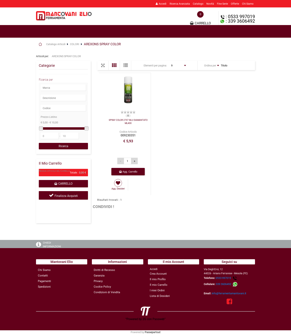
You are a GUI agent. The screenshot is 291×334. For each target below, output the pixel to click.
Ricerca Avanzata (180, 3)
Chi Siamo (248, 3)
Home (40, 44)
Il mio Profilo (158, 279)
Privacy (98, 281)
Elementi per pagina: (155, 65)
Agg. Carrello (128, 171)
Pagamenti (44, 281)
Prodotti (52, 31)
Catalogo (198, 3)
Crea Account (158, 273)
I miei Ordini (157, 290)
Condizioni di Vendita (107, 292)
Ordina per (210, 65)
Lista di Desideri (160, 296)
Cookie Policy (102, 286)
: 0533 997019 (238, 16)
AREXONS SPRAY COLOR (102, 44)
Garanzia (99, 275)
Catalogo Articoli (55, 44)
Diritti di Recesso (104, 270)
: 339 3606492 (237, 21)
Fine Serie (222, 3)
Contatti (43, 275)
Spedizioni (44, 286)
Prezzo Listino (49, 116)
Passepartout (153, 332)
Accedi (161, 3)
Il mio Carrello (158, 284)
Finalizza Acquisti (66, 196)
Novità (210, 3)
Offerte (235, 3)
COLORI (74, 44)
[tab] (52, 31)
